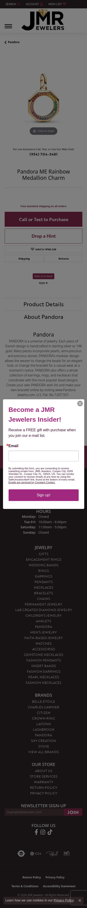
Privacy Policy (64, 900)
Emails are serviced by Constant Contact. (32, 482)
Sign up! (43, 495)
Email (14, 446)
